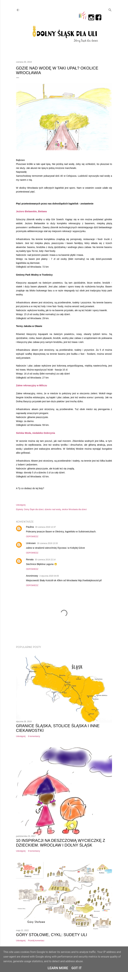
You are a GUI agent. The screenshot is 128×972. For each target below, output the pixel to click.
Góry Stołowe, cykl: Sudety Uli (51, 934)
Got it (77, 968)
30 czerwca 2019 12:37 (45, 527)
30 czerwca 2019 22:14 (45, 559)
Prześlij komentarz (36, 940)
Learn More (58, 968)
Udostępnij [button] (21, 505)
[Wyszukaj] (110, 9)
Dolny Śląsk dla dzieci (34, 509)
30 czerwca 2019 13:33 (47, 543)
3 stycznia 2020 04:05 (49, 576)
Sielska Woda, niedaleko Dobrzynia (35, 433)
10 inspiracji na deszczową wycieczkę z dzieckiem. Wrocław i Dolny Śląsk (60, 842)
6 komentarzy (34, 736)
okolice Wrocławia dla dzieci (74, 509)
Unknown (31, 543)
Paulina (30, 527)
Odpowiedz (32, 536)
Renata (30, 559)
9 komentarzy (34, 851)
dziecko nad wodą (53, 509)
